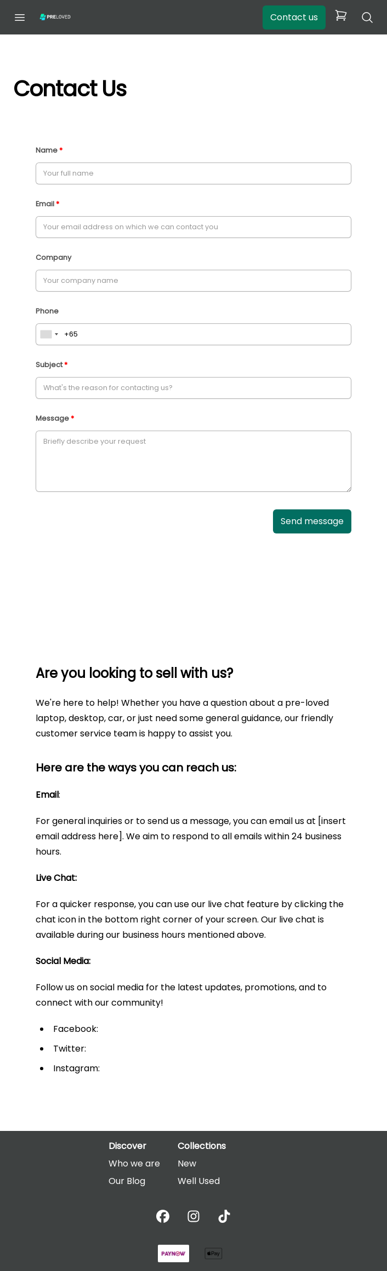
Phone (47, 311)
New (187, 1163)
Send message (312, 521)
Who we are (134, 1163)
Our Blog (127, 1181)
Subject (49, 364)
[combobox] (48, 334)
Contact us (294, 17)
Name (47, 150)
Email (45, 203)
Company (53, 257)
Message (52, 418)
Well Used (199, 1181)
